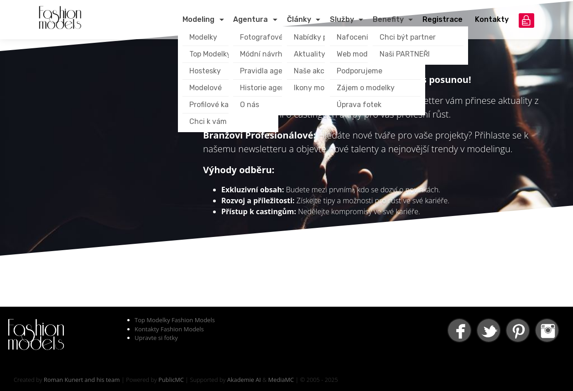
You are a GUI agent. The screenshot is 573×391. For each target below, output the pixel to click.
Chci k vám (208, 121)
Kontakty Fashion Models (169, 329)
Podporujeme (359, 71)
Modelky (203, 37)
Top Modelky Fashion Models (175, 320)
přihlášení (526, 20)
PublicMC (171, 380)
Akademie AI (244, 380)
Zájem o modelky (366, 87)
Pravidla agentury (271, 71)
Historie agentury (270, 87)
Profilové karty (214, 104)
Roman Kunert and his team (82, 380)
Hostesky (205, 71)
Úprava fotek (359, 104)
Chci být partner (408, 37)
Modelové (205, 87)
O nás (249, 104)
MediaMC (281, 380)
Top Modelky (210, 54)
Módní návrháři (265, 54)
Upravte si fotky (156, 338)
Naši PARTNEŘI (405, 54)
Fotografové (261, 37)
